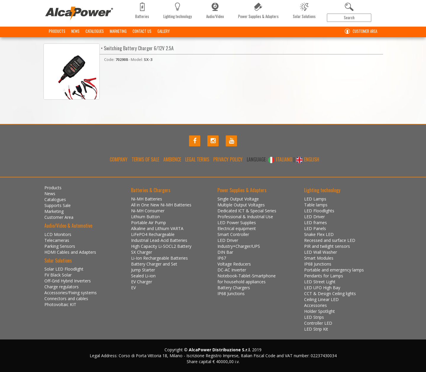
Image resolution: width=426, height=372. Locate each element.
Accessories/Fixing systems (70, 292)
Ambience (172, 159)
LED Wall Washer (320, 252)
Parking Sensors (59, 246)
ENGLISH (307, 159)
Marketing (118, 31)
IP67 (221, 258)
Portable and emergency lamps (334, 270)
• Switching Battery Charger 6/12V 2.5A (137, 48)
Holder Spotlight (319, 311)
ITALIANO (280, 159)
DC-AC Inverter (231, 270)
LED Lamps (315, 199)
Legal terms (197, 159)
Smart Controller (233, 234)
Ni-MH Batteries (146, 199)
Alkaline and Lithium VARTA (157, 228)
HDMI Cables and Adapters (70, 252)
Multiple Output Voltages (241, 205)
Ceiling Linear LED (321, 299)
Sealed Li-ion (143, 276)
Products (57, 31)
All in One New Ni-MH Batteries (161, 205)
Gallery (163, 31)
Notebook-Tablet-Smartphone (246, 276)
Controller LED (318, 323)
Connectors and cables (66, 298)
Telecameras (56, 240)
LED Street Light (319, 281)
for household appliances (241, 281)
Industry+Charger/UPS (238, 246)
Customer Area (359, 31)
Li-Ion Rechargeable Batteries (159, 258)
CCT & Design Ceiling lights (330, 293)
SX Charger (141, 252)
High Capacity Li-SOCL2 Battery (161, 246)
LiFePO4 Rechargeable (153, 234)
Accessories (315, 305)
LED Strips (314, 317)
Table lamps (315, 205)
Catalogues (94, 31)
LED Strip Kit (316, 329)
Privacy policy (228, 159)
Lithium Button (145, 216)
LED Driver (227, 240)
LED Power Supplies (236, 222)
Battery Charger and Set (154, 264)
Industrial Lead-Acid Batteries (159, 240)
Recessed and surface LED (329, 240)
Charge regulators (61, 286)
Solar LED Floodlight (63, 269)
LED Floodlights (319, 211)
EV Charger (141, 281)
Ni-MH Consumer (147, 211)
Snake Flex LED (319, 234)
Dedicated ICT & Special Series (246, 211)
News (75, 31)
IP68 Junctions (231, 293)
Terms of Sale (145, 159)
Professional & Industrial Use (245, 216)
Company (119, 159)
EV (133, 287)
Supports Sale (57, 205)
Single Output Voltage (238, 199)
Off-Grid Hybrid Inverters (67, 281)
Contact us (142, 31)
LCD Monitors (57, 234)
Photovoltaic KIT (60, 304)
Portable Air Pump (148, 222)
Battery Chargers (233, 287)
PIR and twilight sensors (327, 246)
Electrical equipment (236, 228)
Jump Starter (143, 270)
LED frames (315, 222)
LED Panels (315, 228)
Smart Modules (318, 258)
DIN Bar (225, 252)
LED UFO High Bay (322, 287)
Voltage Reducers (234, 264)
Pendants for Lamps (323, 276)
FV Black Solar (58, 275)
